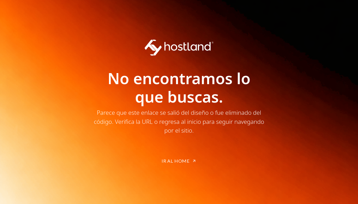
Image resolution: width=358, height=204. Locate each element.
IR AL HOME (179, 160)
